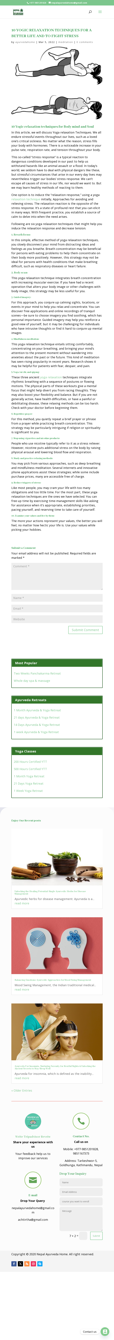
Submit (96, 1235)
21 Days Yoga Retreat (28, 783)
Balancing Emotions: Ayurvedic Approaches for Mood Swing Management (53, 980)
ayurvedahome (25, 42)
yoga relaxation (51, 377)
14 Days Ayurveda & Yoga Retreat (37, 725)
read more (22, 903)
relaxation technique (25, 199)
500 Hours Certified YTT (30, 769)
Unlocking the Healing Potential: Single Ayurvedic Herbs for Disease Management (50, 892)
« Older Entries (21, 1090)
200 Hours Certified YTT (30, 762)
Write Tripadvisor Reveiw (33, 1137)
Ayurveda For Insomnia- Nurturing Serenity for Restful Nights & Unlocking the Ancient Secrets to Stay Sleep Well (55, 1067)
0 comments (85, 42)
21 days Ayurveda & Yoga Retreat (37, 717)
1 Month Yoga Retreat (29, 776)
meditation (65, 42)
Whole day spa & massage (32, 681)
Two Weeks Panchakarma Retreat (37, 673)
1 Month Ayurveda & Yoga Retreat (37, 710)
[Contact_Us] (105, 1331)
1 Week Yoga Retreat (28, 791)
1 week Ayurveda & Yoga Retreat (36, 732)
